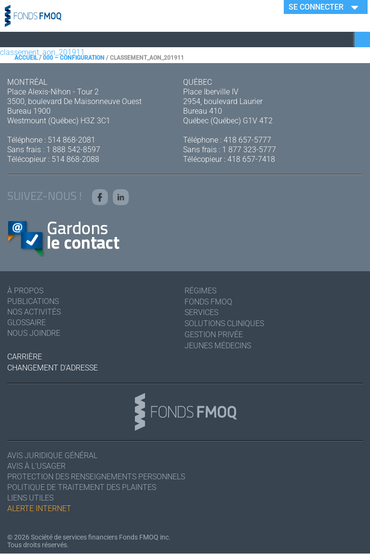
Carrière (24, 356)
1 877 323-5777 (249, 149)
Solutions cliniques (224, 323)
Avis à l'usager (36, 466)
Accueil (26, 57)
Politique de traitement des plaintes (81, 487)
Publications (33, 301)
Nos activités (34, 312)
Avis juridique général (52, 456)
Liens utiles (30, 498)
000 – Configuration (74, 57)
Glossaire (26, 322)
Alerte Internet (39, 509)
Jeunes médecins (218, 345)
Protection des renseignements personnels (96, 477)
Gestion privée (214, 334)
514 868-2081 (71, 140)
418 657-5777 (247, 140)
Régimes (200, 290)
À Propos (25, 290)
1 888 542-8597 (73, 149)
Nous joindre (33, 333)
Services (201, 312)
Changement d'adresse (52, 367)
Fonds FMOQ (208, 301)
